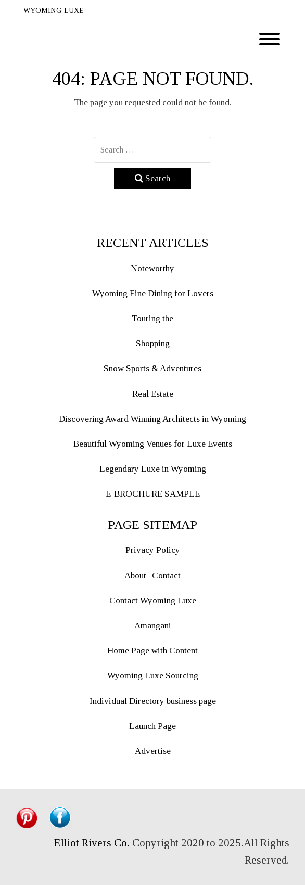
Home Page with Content (152, 650)
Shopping (153, 343)
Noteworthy (152, 268)
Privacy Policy (152, 550)
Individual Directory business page (153, 701)
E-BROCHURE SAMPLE (153, 494)
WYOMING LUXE (53, 11)
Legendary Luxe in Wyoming (152, 469)
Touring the (152, 318)
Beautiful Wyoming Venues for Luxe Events (152, 444)
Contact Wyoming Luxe (152, 600)
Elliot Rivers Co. (92, 843)
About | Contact (152, 575)
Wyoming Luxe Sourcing (152, 675)
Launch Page (152, 726)
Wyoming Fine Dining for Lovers (152, 293)
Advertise (153, 751)
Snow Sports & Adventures (152, 368)
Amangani (152, 625)
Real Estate (152, 394)
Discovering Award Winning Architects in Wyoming (152, 419)
